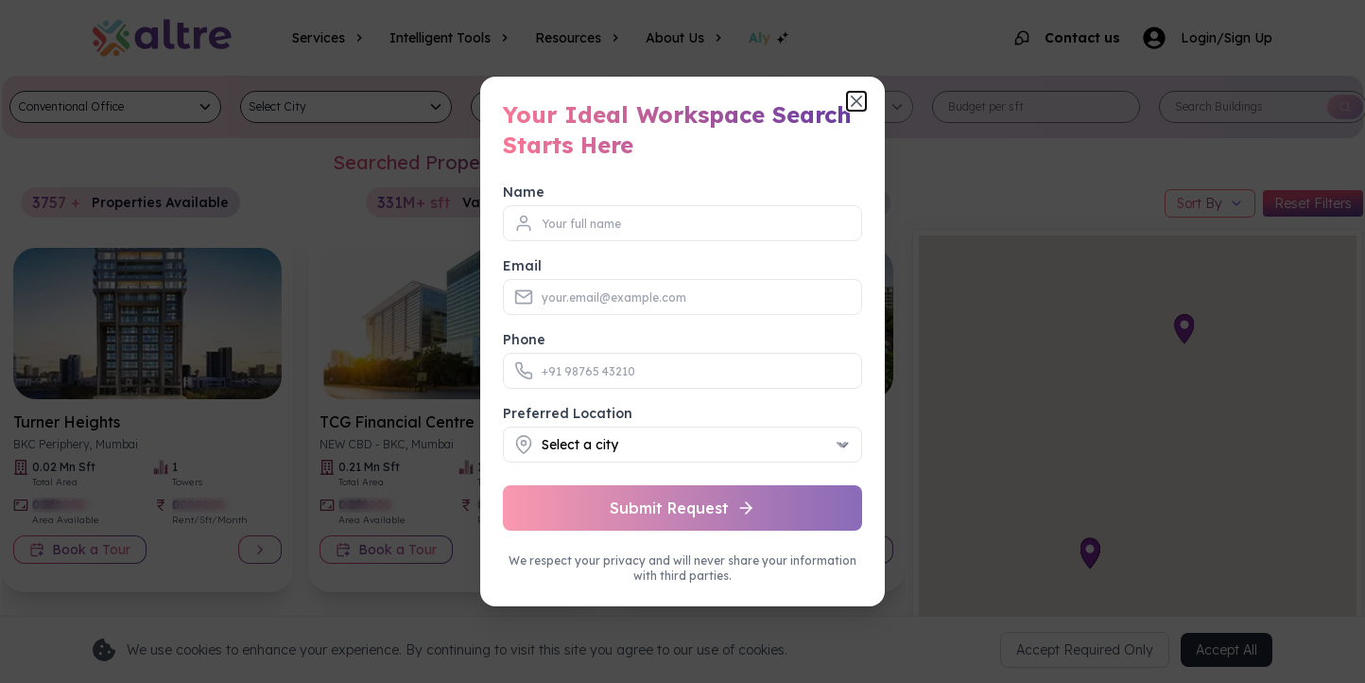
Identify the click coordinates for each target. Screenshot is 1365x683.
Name (523, 192)
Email (522, 265)
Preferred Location (567, 413)
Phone (524, 339)
